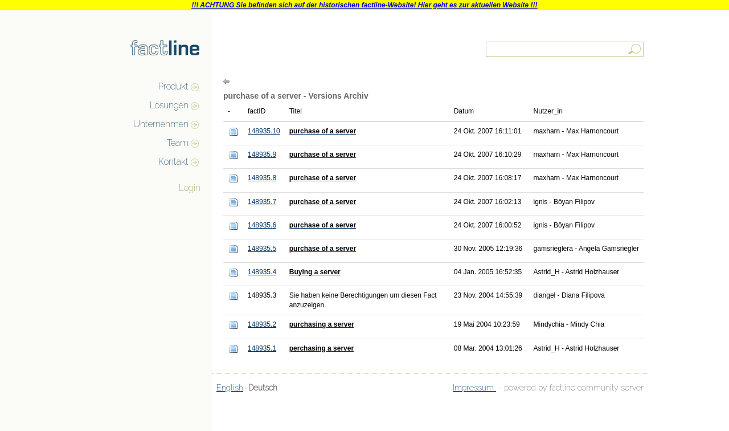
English (229, 387)
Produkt (173, 86)
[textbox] (565, 49)
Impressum (474, 387)
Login (189, 187)
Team (178, 142)
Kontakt (173, 161)
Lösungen (169, 105)
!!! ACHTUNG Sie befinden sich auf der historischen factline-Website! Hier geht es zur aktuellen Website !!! (364, 5)
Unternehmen (161, 124)
